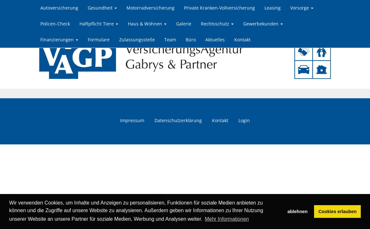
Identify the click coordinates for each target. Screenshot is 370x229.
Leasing (272, 8)
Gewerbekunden (263, 24)
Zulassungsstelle (137, 40)
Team (170, 40)
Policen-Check (55, 24)
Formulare (99, 40)
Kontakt (242, 40)
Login (244, 120)
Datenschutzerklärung (178, 120)
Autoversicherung (59, 8)
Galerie (183, 24)
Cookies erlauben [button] (338, 211)
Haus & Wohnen (147, 24)
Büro (191, 40)
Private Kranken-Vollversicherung (219, 8)
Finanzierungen (59, 40)
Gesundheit (102, 8)
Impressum (132, 120)
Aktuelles (215, 40)
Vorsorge (301, 8)
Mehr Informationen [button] (227, 219)
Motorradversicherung (151, 8)
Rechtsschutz (217, 24)
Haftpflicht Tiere (98, 24)
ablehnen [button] (297, 211)
